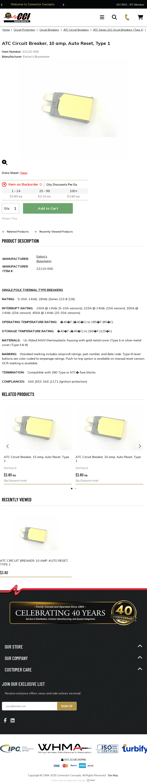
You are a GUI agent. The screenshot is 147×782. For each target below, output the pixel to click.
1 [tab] (71, 488)
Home (6, 30)
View (23, 173)
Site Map (113, 775)
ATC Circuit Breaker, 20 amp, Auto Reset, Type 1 (108, 459)
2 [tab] (75, 488)
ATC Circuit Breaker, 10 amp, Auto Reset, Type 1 (34, 562)
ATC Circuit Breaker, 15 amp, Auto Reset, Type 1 (36, 459)
